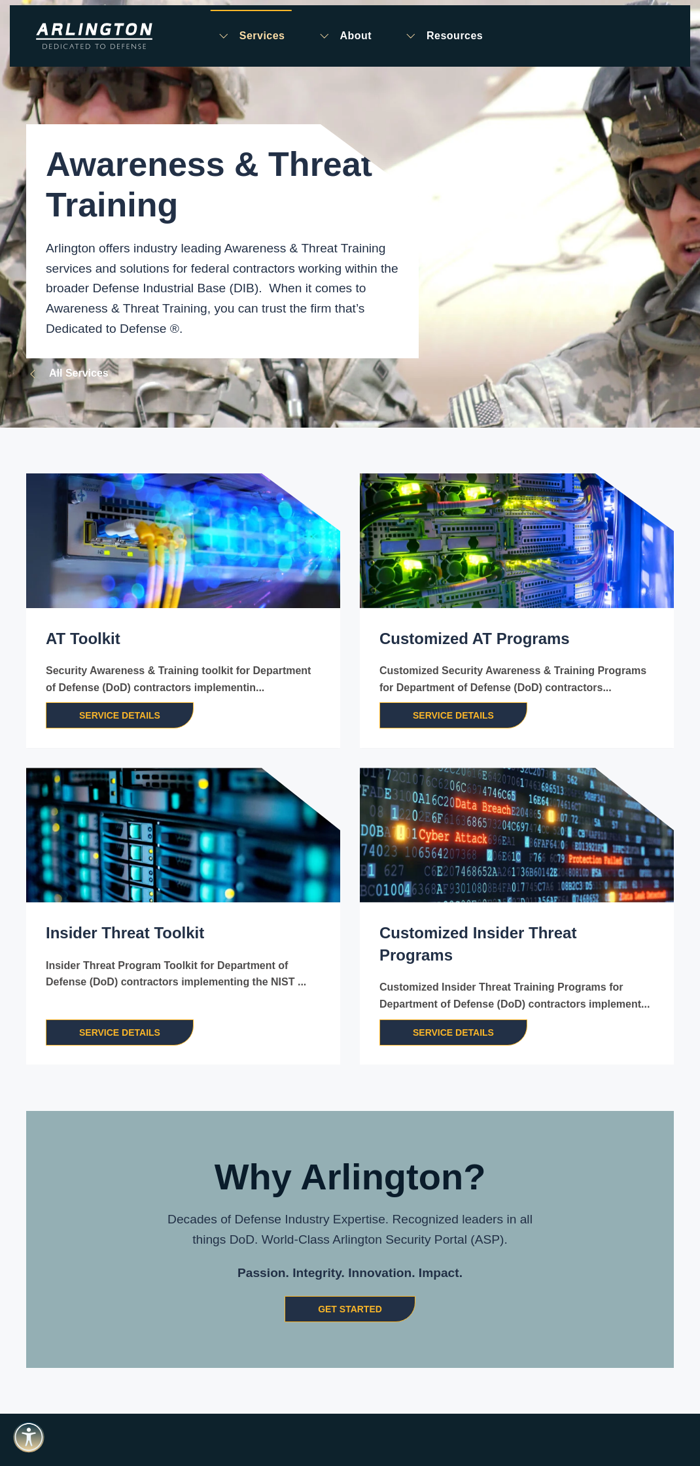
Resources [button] (443, 36)
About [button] (344, 36)
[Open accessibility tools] (28, 1437)
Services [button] (251, 36)
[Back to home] (94, 36)
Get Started (350, 1309)
